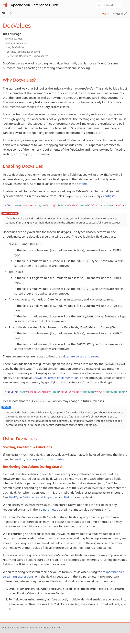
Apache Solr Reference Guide (35, 5)
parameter (47, 509)
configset (109, 196)
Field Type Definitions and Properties (33, 497)
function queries (53, 459)
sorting (19, 459)
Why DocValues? (14, 38)
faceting (31, 459)
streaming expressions (18, 576)
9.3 (104, 13)
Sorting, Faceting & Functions (23, 51)
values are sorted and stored (80, 356)
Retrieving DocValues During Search (27, 55)
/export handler (113, 572)
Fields (68, 497)
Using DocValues (14, 47)
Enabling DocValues (16, 43)
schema (82, 184)
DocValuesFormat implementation (55, 378)
